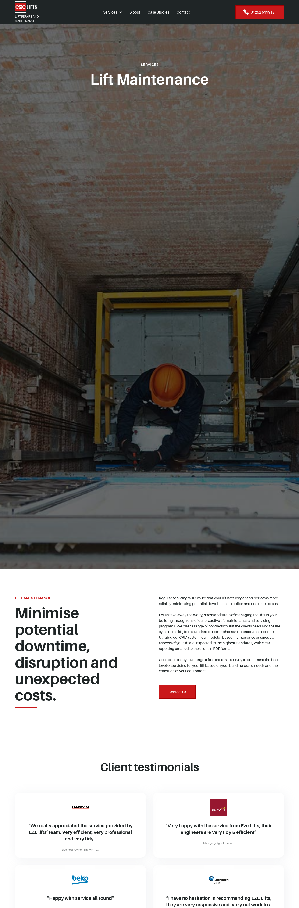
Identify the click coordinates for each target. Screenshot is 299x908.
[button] (113, 12)
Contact (183, 12)
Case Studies (158, 12)
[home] (36, 7)
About (135, 12)
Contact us (177, 691)
